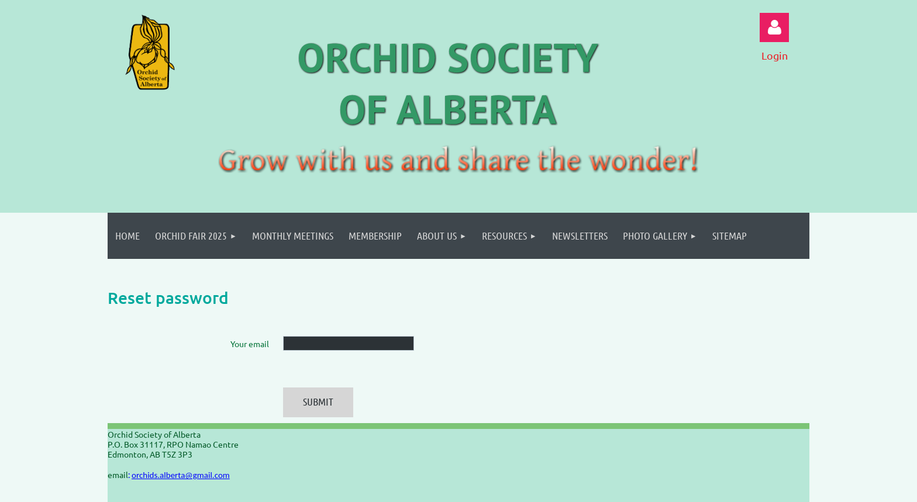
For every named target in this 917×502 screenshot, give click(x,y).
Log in (774, 27)
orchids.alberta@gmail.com (181, 475)
